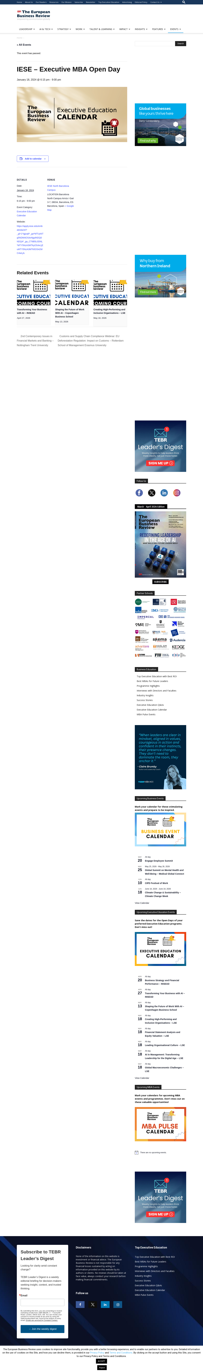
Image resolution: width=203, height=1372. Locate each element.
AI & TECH (46, 29)
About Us (29, 2)
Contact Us (156, 2)
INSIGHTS (141, 29)
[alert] (153, 1152)
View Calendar (142, 903)
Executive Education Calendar (152, 709)
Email (24, 1295)
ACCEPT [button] (101, 1361)
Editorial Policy (141, 2)
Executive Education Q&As (150, 704)
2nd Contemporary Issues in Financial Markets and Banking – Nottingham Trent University (35, 341)
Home (19, 2)
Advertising (127, 2)
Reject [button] (102, 1367)
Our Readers (41, 2)
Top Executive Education (108, 2)
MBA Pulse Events (146, 714)
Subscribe (79, 2)
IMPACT (124, 29)
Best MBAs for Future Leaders (152, 681)
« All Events (24, 44)
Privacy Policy (97, 1352)
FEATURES (159, 29)
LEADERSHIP (27, 29)
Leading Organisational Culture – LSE (165, 1045)
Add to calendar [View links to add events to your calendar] (33, 158)
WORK (80, 29)
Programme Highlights (148, 685)
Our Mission (66, 2)
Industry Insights (145, 695)
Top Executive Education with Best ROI (157, 676)
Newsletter (90, 2)
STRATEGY (64, 29)
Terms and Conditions (120, 1352)
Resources (53, 2)
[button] (183, 2)
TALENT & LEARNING (102, 29)
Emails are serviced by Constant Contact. (42, 1320)
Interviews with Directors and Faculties (156, 690)
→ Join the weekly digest (43, 1329)
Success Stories (145, 700)
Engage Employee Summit (159, 861)
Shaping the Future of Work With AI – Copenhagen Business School (69, 313)
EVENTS (175, 29)
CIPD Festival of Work (156, 883)
